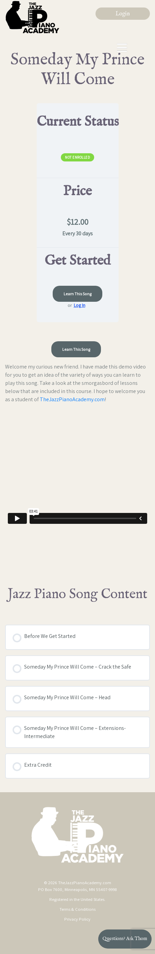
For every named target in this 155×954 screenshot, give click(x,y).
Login (123, 14)
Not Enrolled (77, 157)
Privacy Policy (77, 919)
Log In (79, 305)
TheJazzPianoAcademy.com (72, 399)
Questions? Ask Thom (125, 939)
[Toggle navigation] (122, 47)
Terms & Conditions (77, 909)
